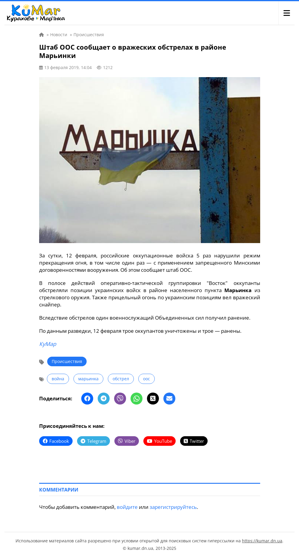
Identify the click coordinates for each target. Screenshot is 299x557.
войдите (127, 506)
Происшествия (67, 361)
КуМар (47, 343)
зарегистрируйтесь (173, 506)
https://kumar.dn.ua (262, 541)
